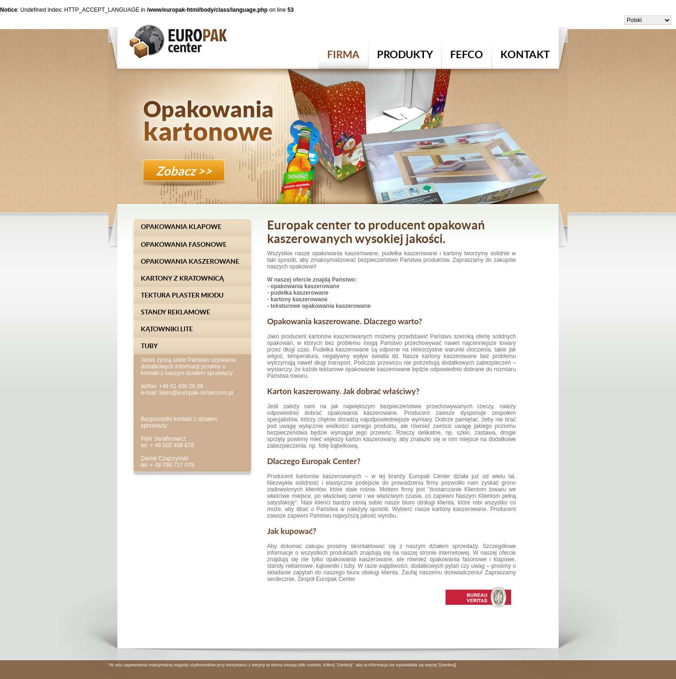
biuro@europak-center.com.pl (196, 392)
